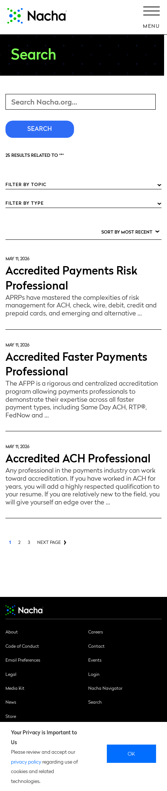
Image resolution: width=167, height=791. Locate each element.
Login (94, 674)
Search (95, 702)
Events (94, 660)
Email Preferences (22, 660)
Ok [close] (131, 753)
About (11, 632)
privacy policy (26, 761)
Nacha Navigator (105, 688)
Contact (96, 646)
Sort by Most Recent (126, 232)
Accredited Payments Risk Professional (71, 277)
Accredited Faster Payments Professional (76, 363)
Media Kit (14, 688)
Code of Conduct (22, 646)
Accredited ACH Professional (78, 457)
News (10, 702)
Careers (95, 632)
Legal (10, 674)
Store (10, 716)
